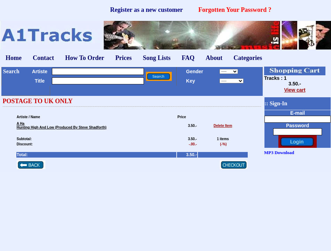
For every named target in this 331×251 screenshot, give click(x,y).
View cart (294, 90)
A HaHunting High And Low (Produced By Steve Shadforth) (62, 125)
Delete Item (223, 126)
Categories (247, 57)
